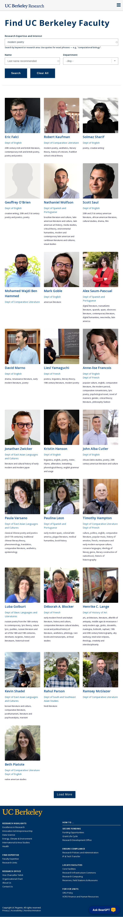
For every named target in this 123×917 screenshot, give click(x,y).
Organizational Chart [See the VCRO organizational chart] (12, 878)
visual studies (50, 244)
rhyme (47, 463)
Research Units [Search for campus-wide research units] (9, 862)
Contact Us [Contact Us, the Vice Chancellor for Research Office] (7, 886)
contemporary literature (103, 313)
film (107, 221)
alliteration (56, 463)
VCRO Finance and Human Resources (80, 896)
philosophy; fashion (101, 402)
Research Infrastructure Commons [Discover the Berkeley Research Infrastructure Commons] (79, 872)
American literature (52, 302)
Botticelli (97, 629)
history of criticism (59, 151)
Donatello (111, 625)
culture (86, 533)
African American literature (104, 217)
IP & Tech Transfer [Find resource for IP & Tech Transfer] (71, 856)
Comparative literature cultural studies (61, 625)
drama (101, 221)
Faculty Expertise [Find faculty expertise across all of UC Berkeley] (10, 858)
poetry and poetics (13, 155)
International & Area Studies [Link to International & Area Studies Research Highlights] (16, 842)
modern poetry (51, 148)
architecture (92, 617)
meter (71, 459)
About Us (6, 882)
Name (8, 54)
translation (26, 544)
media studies (69, 225)
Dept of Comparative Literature (61, 142)
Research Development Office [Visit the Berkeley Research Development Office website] (77, 840)
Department (70, 54)
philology (68, 633)
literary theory (68, 379)
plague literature (60, 536)
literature (103, 617)
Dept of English (13, 142)
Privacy (5, 910)
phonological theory (53, 467)
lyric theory (27, 625)
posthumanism (11, 713)
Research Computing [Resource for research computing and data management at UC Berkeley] (72, 876)
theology (87, 640)
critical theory (50, 228)
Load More (64, 794)
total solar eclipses (100, 636)
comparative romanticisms (95, 390)
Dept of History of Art (95, 612)
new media (105, 317)
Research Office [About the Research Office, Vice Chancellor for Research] (11, 871)
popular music (99, 536)
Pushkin (13, 629)
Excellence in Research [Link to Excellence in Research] (13, 827)
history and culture (61, 621)
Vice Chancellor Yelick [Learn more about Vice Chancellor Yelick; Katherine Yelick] (12, 875)
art (84, 617)
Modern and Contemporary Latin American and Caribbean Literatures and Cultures (59, 236)
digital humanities (91, 317)
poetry (86, 148)
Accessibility (16, 910)
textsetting (66, 463)
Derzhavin (9, 636)
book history (61, 540)
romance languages (92, 548)
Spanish (95, 309)
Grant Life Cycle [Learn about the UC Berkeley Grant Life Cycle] (70, 836)
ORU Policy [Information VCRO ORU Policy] (67, 892)
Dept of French (52, 373)
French (95, 540)
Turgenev (19, 636)
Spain (103, 309)
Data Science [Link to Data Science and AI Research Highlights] (8, 834)
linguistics (56, 379)
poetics (47, 379)
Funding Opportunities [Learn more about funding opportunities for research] (73, 832)
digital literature (90, 305)
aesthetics (63, 148)
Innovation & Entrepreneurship (17, 831)
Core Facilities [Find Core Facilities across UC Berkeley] (69, 868)
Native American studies (15, 779)
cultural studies (90, 221)
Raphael (105, 629)
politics (93, 533)
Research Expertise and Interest (23, 36)
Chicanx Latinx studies (92, 459)
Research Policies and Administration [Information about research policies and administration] (80, 852)
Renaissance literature (22, 379)
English (101, 382)
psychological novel (99, 394)
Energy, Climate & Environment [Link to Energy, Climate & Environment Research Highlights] (17, 838)
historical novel (22, 640)
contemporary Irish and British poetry (22, 151)
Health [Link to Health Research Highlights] (5, 846)
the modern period (101, 386)
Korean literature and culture (18, 706)
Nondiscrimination (32, 910)
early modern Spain (53, 533)
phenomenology (12, 544)
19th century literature (54, 382)
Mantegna (87, 629)
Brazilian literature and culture (57, 217)
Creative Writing (97, 148)
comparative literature (15, 548)
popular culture (90, 382)
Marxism (24, 717)
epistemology (11, 552)
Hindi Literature (50, 706)
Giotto (103, 625)
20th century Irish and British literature (22, 148)
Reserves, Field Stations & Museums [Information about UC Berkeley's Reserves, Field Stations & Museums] (80, 880)
